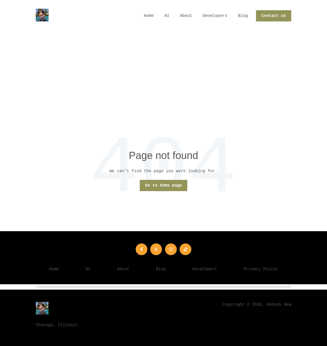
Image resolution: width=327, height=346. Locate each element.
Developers (215, 16)
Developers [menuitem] (204, 269)
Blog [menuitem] (161, 269)
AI (167, 16)
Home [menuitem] (54, 269)
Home (149, 16)
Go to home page (163, 185)
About (186, 16)
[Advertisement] (163, 70)
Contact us (273, 16)
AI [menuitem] (88, 269)
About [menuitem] (123, 269)
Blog (243, 16)
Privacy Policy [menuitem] (260, 269)
